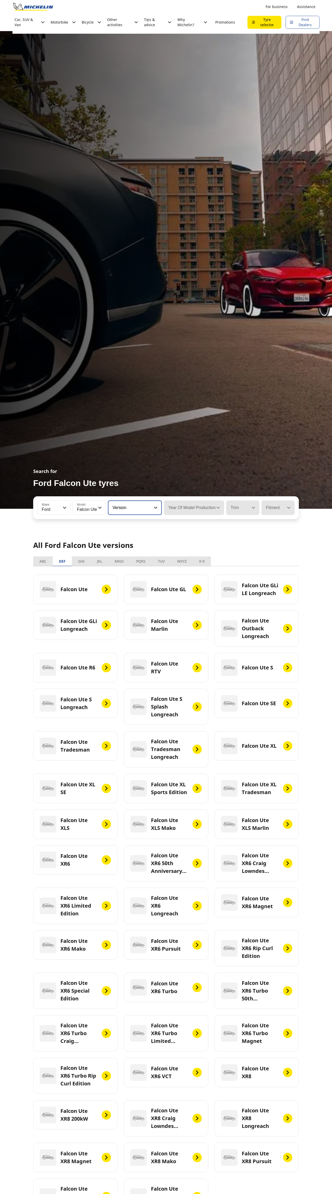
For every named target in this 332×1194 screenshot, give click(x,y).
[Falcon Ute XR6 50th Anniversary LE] (166, 863)
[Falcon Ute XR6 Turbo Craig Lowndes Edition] (75, 1033)
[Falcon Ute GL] (166, 589)
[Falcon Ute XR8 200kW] (75, 1115)
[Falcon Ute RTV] (166, 667)
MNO (119, 561)
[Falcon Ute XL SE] (75, 788)
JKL (99, 561)
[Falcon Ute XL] (257, 746)
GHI (81, 561)
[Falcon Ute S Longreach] (75, 703)
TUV (161, 561)
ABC (42, 561)
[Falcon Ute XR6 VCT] (166, 1072)
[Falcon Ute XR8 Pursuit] (257, 1157)
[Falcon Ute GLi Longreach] (75, 625)
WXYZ (182, 561)
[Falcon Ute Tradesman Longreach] (166, 749)
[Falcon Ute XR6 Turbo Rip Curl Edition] (75, 1076)
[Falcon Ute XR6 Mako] (75, 945)
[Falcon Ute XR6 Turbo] (166, 987)
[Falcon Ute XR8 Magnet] (75, 1157)
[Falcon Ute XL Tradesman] (257, 788)
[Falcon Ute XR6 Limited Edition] (75, 906)
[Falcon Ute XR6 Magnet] (257, 902)
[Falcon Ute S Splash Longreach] (166, 707)
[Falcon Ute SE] (257, 703)
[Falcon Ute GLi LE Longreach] (257, 589)
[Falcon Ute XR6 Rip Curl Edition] (257, 948)
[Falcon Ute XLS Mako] (166, 824)
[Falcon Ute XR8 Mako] (166, 1157)
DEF (62, 561)
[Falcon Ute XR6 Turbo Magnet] (257, 1033)
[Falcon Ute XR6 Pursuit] (166, 945)
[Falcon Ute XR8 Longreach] (257, 1118)
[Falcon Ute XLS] (75, 824)
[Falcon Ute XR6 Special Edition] (75, 991)
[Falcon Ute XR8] (257, 1072)
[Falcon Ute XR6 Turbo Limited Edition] (166, 1033)
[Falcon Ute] (75, 589)
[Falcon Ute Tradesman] (75, 746)
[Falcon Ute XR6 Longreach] (166, 906)
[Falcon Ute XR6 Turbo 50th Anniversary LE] (257, 991)
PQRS (141, 561)
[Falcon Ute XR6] (75, 860)
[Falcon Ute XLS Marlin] (257, 824)
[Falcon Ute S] (257, 667)
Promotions (225, 22)
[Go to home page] (33, 6)
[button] (64, 507)
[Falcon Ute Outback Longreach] (257, 628)
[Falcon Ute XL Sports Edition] (166, 788)
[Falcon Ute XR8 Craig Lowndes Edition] (166, 1118)
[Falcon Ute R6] (75, 667)
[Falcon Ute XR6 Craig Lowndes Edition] (257, 863)
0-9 (202, 561)
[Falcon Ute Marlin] (166, 625)
